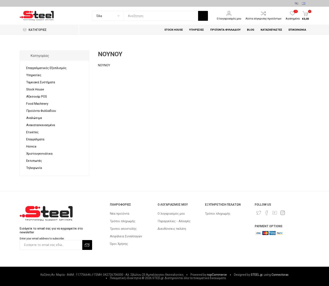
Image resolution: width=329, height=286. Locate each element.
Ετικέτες (32, 132)
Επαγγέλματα (35, 139)
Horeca (31, 146)
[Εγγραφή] (51, 245)
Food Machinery (37, 104)
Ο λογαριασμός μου (229, 18)
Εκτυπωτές (34, 161)
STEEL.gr (256, 274)
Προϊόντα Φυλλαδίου (41, 111)
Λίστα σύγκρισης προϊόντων (263, 18)
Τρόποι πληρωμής (122, 221)
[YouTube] (274, 212)
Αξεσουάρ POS (36, 96)
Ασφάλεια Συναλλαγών (126, 236)
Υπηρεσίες (33, 75)
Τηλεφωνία (34, 168)
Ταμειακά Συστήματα (40, 82)
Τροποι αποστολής (123, 229)
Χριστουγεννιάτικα (39, 153)
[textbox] (161, 16)
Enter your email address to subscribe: (42, 238)
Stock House (35, 89)
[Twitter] (258, 212)
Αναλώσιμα (34, 118)
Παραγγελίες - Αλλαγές (174, 221)
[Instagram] (282, 212)
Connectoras (280, 274)
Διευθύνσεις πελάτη (172, 229)
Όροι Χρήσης (119, 244)
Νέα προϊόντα (119, 213)
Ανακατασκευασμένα (40, 125)
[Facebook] (266, 212)
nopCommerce (217, 274)
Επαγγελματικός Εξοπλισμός (46, 68)
